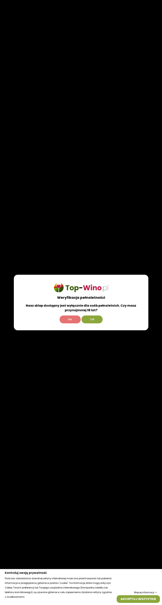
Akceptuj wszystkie (138, 599)
